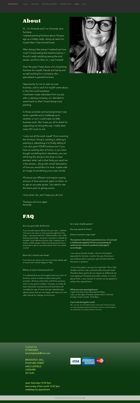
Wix (84, 398)
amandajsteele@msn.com (37, 353)
